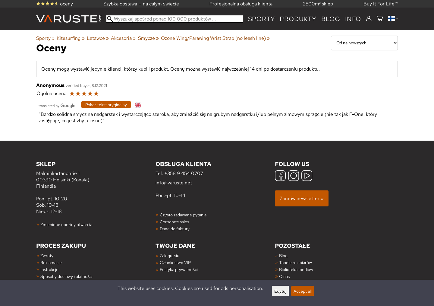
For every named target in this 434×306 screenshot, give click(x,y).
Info (353, 19)
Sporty (261, 19)
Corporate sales (174, 222)
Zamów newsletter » (302, 198)
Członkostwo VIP (175, 262)
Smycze (148, 38)
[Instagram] (293, 176)
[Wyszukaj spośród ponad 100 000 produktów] (174, 19)
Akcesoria (123, 38)
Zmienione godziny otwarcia (66, 224)
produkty (298, 19)
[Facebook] (280, 176)
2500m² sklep (318, 4)
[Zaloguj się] (369, 18)
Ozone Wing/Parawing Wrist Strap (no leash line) (215, 38)
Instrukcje (49, 269)
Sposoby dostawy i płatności (66, 276)
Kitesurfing (70, 38)
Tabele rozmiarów (295, 262)
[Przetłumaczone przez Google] (57, 105)
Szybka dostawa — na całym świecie (141, 4)
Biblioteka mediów (296, 269)
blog (330, 19)
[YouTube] (306, 176)
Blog (283, 255)
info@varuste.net (174, 183)
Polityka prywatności (179, 269)
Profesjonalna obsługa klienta (240, 4)
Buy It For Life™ (380, 4)
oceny (54, 4)
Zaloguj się (169, 255)
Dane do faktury (175, 228)
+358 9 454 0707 (183, 173)
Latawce (98, 38)
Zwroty (46, 255)
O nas (284, 276)
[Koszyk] (379, 19)
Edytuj (280, 291)
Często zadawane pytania (183, 215)
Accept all (303, 291)
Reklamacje (51, 262)
